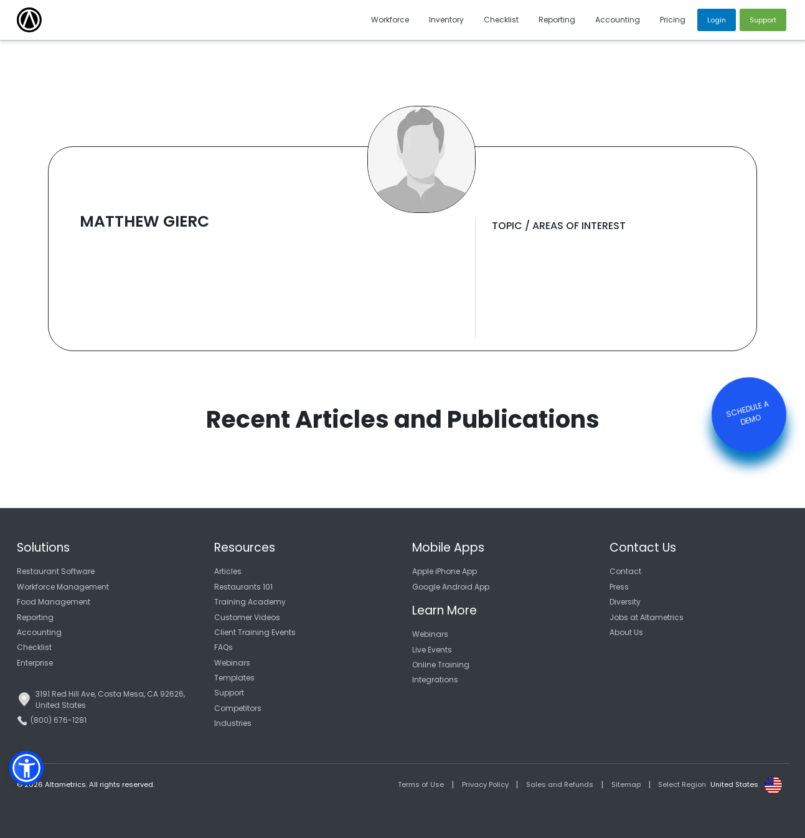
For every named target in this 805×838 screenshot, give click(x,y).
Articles (228, 571)
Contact (625, 571)
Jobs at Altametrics (647, 617)
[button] (26, 768)
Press (619, 586)
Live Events (432, 649)
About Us (626, 632)
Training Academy (250, 601)
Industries (233, 723)
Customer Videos (247, 617)
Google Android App (450, 586)
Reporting (35, 617)
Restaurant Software (56, 571)
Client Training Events (255, 632)
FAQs (223, 647)
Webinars (232, 662)
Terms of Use (421, 784)
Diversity (625, 601)
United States (734, 784)
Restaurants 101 (243, 586)
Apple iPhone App (444, 571)
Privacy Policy (485, 784)
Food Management (53, 601)
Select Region (682, 784)
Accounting (39, 632)
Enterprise (35, 662)
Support (229, 692)
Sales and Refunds (559, 784)
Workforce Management (63, 586)
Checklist (34, 647)
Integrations (435, 679)
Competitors (237, 708)
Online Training (440, 664)
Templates (234, 677)
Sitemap (626, 784)
